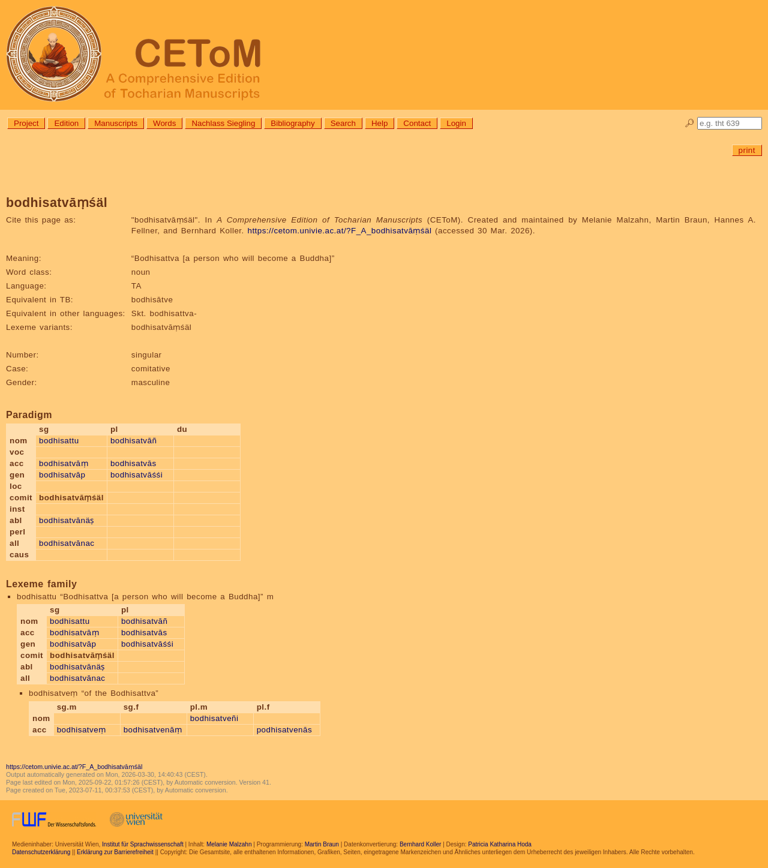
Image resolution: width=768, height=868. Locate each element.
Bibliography (292, 123)
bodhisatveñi (214, 718)
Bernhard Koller (420, 844)
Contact (417, 123)
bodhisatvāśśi (136, 474)
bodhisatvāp (62, 474)
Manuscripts (115, 123)
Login (456, 123)
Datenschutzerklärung (41, 852)
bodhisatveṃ (81, 729)
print (747, 150)
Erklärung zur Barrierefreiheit (115, 852)
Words (164, 123)
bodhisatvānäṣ (66, 520)
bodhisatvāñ (133, 440)
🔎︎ (690, 123)
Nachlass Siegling (223, 123)
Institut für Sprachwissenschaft (143, 844)
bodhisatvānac (66, 543)
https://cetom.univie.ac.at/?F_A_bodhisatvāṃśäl (339, 230)
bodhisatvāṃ (63, 463)
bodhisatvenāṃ (153, 729)
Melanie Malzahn (229, 844)
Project (26, 123)
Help (379, 123)
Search (343, 123)
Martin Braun (322, 844)
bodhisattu (59, 440)
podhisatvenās (284, 729)
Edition (66, 123)
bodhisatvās (133, 463)
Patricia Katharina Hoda (500, 844)
